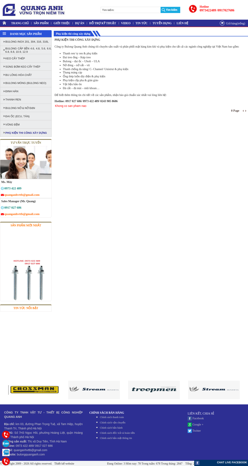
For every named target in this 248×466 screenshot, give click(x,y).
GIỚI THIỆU (62, 23)
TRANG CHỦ (20, 23)
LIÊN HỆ (182, 23)
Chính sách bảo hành (111, 427)
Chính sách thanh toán (112, 417)
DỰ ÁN (79, 23)
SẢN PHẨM (41, 23)
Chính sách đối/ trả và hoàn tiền (117, 432)
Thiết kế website (64, 463)
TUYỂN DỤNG (162, 23)
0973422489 (208, 10)
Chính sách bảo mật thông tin (116, 438)
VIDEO (126, 23)
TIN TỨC (142, 23)
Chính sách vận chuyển (112, 422)
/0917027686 (225, 10)
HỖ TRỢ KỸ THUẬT (102, 23)
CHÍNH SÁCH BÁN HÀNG (106, 412)
